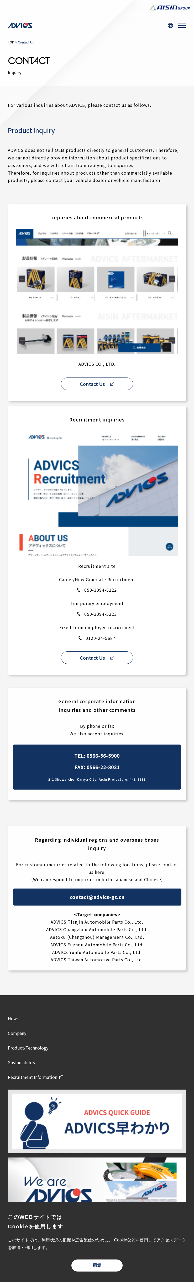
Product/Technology (28, 1048)
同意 (97, 1265)
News (13, 1018)
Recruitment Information (32, 1077)
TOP (11, 42)
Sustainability (21, 1062)
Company (17, 1033)
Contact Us (92, 383)
